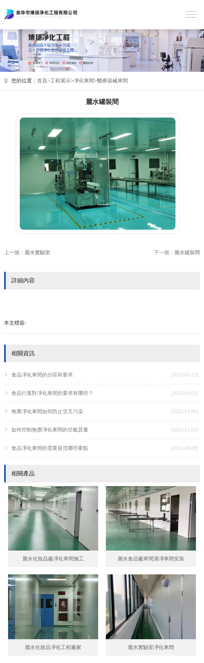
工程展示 (60, 81)
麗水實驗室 (37, 252)
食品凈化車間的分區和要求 (104, 375)
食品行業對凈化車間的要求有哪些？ (104, 393)
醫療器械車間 (112, 81)
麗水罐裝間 (187, 252)
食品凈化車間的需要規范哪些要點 (104, 448)
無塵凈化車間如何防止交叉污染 (104, 412)
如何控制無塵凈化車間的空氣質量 (104, 430)
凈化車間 (84, 81)
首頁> (43, 81)
